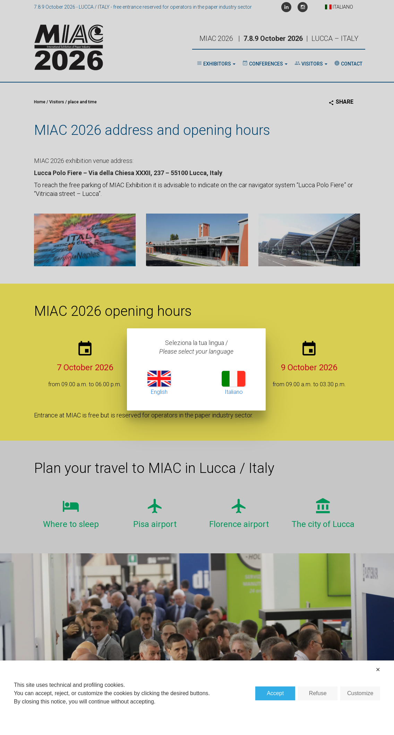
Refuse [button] (318, 693)
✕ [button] (378, 670)
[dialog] (197, 697)
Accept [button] (275, 693)
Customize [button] (360, 693)
